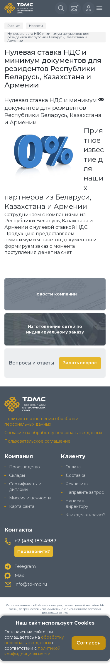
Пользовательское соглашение (37, 441)
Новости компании (55, 294)
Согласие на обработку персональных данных (53, 432)
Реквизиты (76, 484)
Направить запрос (84, 492)
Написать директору (76, 503)
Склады (17, 475)
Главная (13, 26)
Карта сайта (21, 506)
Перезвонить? (33, 551)
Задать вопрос (80, 362)
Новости (36, 26)
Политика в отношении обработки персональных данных (41, 421)
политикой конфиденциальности (32, 651)
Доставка (75, 475)
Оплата (73, 467)
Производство (24, 467)
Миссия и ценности (30, 498)
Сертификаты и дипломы (25, 486)
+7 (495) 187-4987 (35, 541)
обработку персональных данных (34, 640)
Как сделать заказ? (85, 515)
